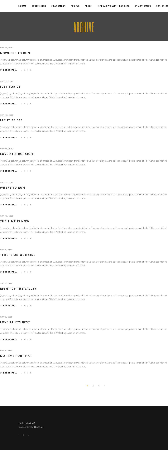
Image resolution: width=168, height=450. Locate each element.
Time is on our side (17, 255)
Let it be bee (11, 120)
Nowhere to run (15, 53)
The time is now (14, 221)
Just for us (10, 86)
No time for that (16, 356)
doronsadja (10, 70)
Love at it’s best (15, 322)
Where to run (12, 187)
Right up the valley (18, 288)
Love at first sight (17, 154)
